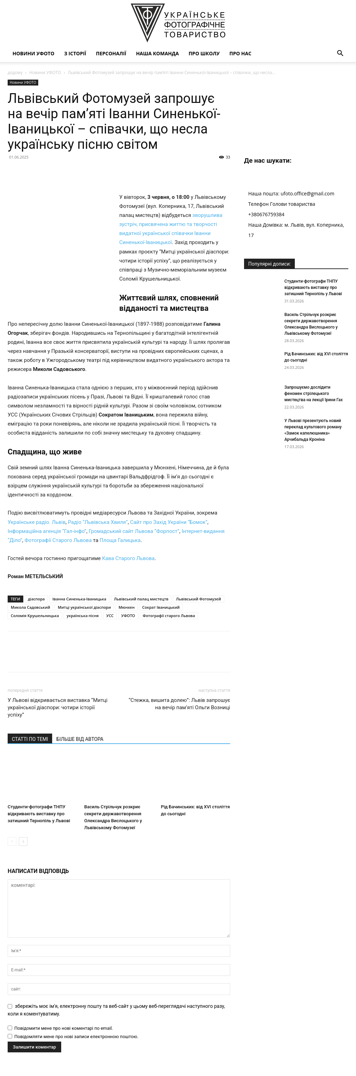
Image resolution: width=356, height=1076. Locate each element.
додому (15, 72)
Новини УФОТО (33, 53)
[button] (340, 54)
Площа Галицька (120, 521)
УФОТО (128, 596)
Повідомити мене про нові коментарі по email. (63, 1008)
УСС (110, 596)
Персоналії (111, 53)
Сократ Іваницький (161, 587)
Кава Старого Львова (128, 539)
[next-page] (23, 822)
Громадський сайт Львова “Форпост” (134, 512)
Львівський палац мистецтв (141, 579)
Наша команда (157, 53)
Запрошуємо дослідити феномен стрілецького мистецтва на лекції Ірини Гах (313, 393)
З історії (75, 53)
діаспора (36, 579)
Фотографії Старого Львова (58, 521)
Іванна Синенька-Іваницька (79, 579)
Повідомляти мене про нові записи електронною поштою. (76, 1017)
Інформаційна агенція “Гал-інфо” (47, 512)
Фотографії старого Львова (169, 596)
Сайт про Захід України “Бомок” (168, 502)
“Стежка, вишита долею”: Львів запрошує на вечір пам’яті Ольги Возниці (179, 684)
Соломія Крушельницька (35, 596)
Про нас (240, 53)
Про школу (203, 53)
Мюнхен (127, 587)
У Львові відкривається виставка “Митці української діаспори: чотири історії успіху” (57, 688)
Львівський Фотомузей (198, 579)
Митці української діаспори (84, 587)
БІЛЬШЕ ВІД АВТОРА (79, 719)
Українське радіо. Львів (36, 502)
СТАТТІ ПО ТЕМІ (30, 719)
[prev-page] (12, 822)
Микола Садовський (30, 587)
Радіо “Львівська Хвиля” (98, 502)
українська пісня (83, 596)
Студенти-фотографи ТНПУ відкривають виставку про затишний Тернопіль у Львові (39, 794)
